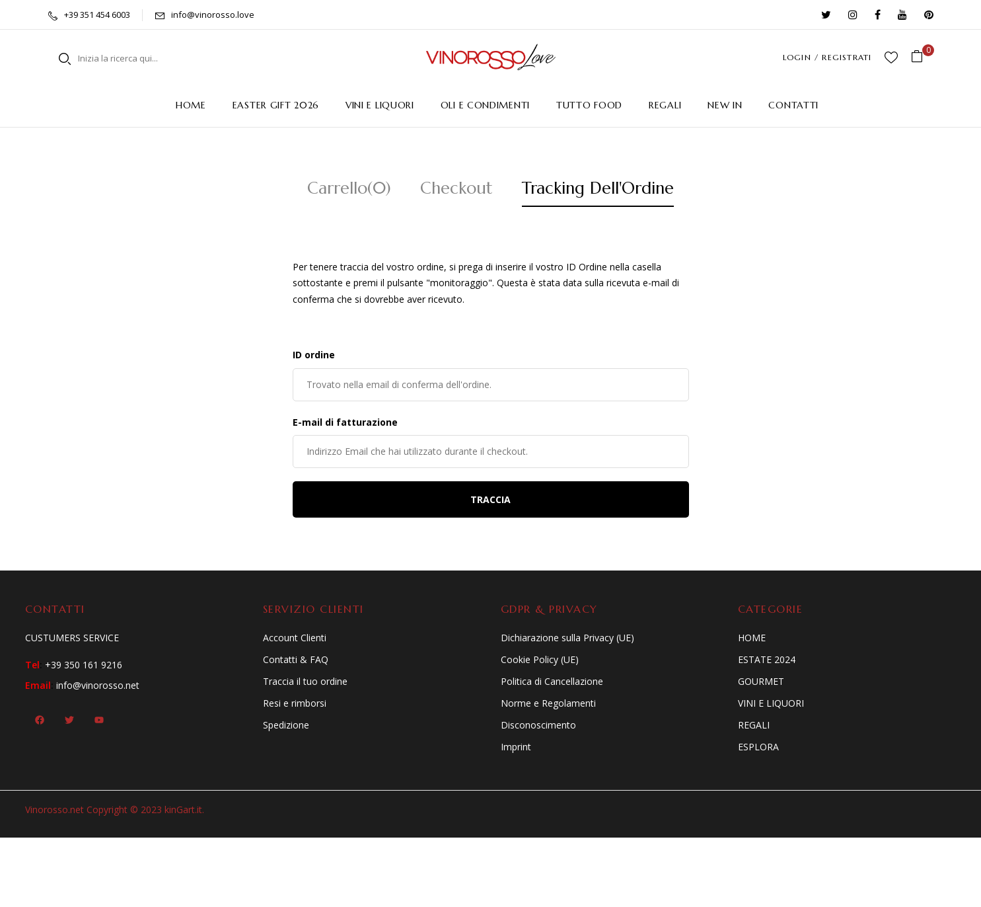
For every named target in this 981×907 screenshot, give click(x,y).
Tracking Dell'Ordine (598, 188)
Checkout (456, 188)
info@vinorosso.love (212, 14)
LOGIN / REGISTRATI (827, 57)
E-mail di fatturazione (345, 422)
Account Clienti (294, 637)
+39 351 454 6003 (97, 14)
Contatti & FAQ (295, 659)
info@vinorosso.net (97, 685)
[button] (922, 57)
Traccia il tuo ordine (305, 681)
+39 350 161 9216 (83, 664)
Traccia (490, 499)
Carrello (349, 188)
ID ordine (314, 354)
